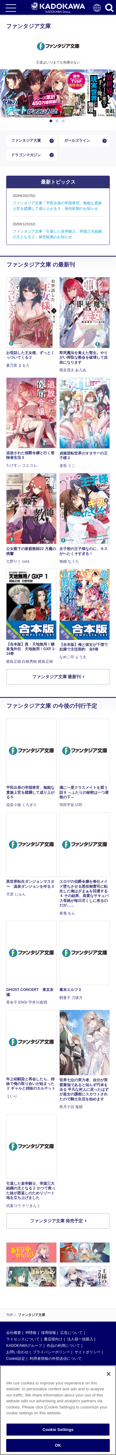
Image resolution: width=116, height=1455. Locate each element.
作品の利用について (63, 1345)
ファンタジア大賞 (26, 140)
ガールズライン (77, 140)
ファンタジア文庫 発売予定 (56, 1220)
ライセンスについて (23, 1339)
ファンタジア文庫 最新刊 (56, 676)
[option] (58, 93)
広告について (71, 1333)
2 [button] (58, 121)
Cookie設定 (15, 1358)
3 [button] (64, 121)
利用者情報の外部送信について (56, 1358)
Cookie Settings (57, 1432)
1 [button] (51, 121)
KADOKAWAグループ (24, 1345)
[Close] (108, 1376)
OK (58, 1448)
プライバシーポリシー (51, 1352)
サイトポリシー (88, 1352)
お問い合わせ (17, 1352)
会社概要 (13, 1333)
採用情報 (48, 1333)
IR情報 (31, 1333)
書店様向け (53, 1339)
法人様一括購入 (80, 1339)
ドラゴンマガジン (26, 155)
